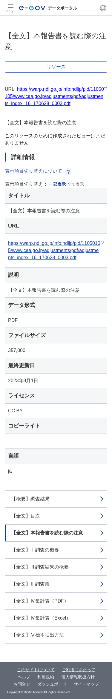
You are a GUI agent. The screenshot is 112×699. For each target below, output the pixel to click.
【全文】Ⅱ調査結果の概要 (40, 566)
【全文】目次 (25, 515)
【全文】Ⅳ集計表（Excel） (41, 617)
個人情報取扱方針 (78, 677)
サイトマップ (86, 684)
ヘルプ (24, 677)
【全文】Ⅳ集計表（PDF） (40, 600)
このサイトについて (36, 669)
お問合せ (21, 684)
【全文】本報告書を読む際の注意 (47, 532)
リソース (56, 66)
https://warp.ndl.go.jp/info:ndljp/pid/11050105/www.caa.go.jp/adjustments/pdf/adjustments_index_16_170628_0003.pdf (54, 96)
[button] (103, 8)
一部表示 (57, 184)
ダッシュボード (52, 684)
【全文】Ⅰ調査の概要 (35, 549)
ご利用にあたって (78, 669)
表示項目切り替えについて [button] (38, 170)
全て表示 (75, 184)
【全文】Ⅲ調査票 (30, 583)
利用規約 (45, 677)
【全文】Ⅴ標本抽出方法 (37, 634)
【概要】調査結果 (30, 498)
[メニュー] (11, 8)
